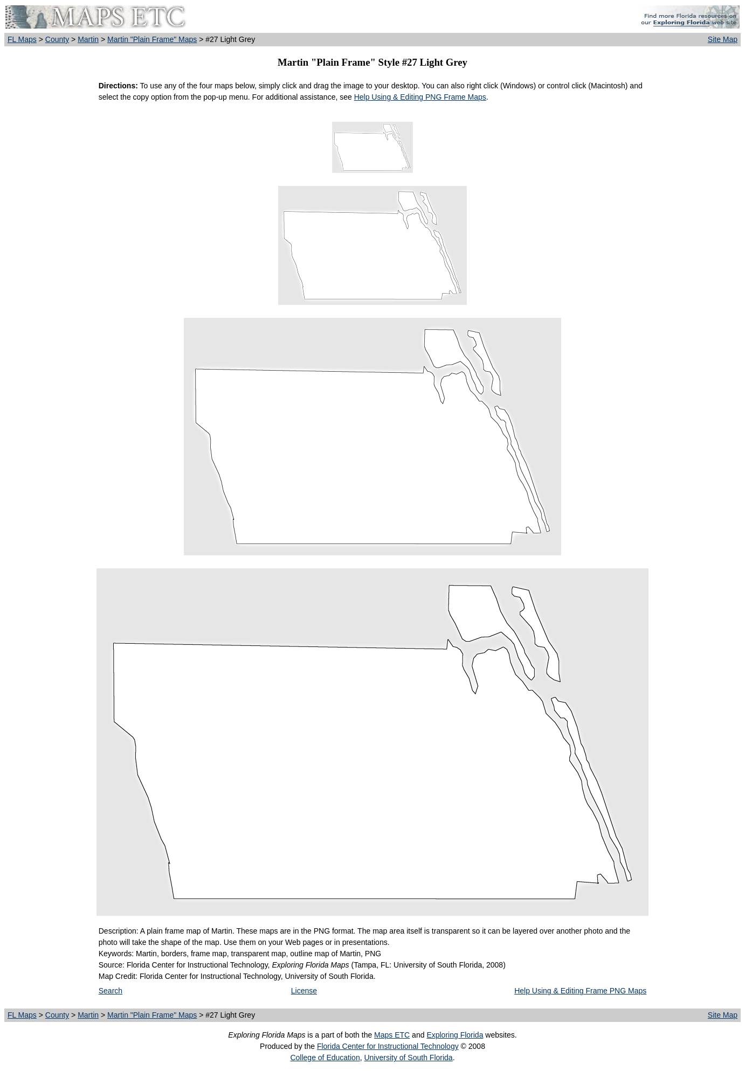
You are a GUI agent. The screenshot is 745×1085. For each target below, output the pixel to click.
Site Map (722, 39)
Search (110, 990)
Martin (88, 39)
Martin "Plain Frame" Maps (152, 39)
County (57, 39)
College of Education (325, 1057)
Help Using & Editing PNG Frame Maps (420, 97)
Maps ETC (392, 1035)
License (304, 990)
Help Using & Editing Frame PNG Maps (580, 990)
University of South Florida (408, 1057)
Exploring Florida (454, 1035)
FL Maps (22, 39)
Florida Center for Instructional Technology (388, 1046)
